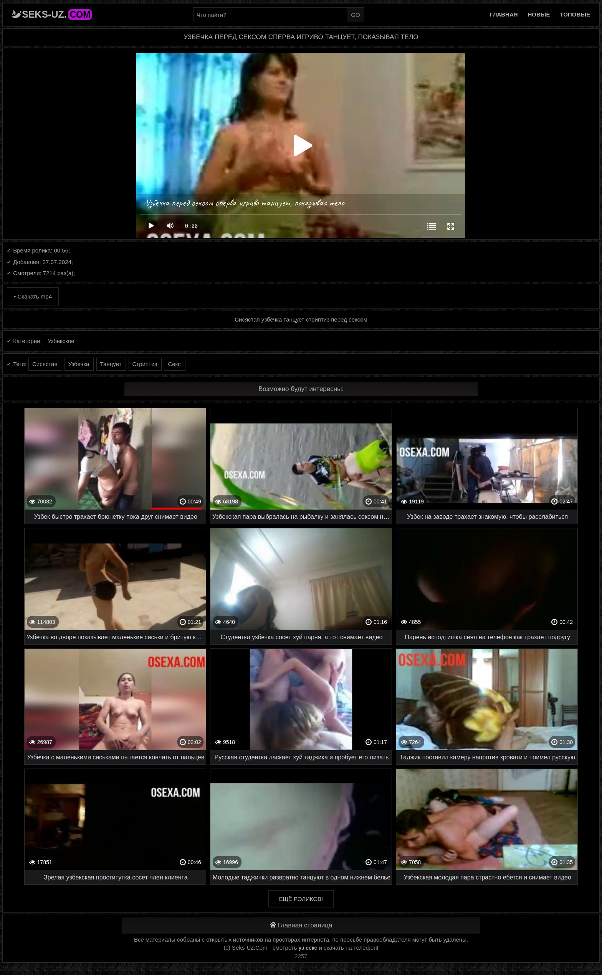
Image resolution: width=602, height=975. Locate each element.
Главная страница (301, 925)
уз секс (308, 948)
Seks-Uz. (57, 14)
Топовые (575, 14)
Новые (539, 14)
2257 (300, 956)
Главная (504, 14)
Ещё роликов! (301, 899)
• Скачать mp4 (33, 296)
